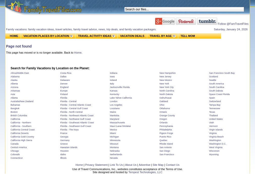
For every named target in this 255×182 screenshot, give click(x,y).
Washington (215, 140)
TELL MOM (188, 36)
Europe (64, 90)
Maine (113, 112)
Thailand (213, 115)
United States (216, 119)
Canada (15, 144)
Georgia (64, 136)
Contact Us (172, 164)
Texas (212, 112)
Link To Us (116, 164)
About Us (130, 164)
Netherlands (116, 154)
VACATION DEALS (132, 35)
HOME (14, 35)
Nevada (114, 158)
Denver (64, 83)
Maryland (114, 119)
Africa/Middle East (20, 73)
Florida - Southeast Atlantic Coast (77, 122)
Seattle (212, 80)
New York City (167, 87)
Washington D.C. (217, 144)
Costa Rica (65, 73)
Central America (19, 147)
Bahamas (15, 105)
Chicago (15, 151)
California (15, 119)
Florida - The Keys (69, 129)
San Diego (165, 151)
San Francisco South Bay (222, 73)
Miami (113, 133)
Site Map (157, 164)
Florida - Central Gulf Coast (74, 108)
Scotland (213, 76)
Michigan (114, 136)
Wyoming (213, 154)
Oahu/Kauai (166, 98)
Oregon (163, 119)
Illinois (63, 158)
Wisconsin (214, 151)
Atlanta (14, 98)
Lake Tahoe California (121, 98)
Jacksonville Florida (120, 87)
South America (216, 83)
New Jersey (165, 76)
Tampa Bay (214, 105)
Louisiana (115, 108)
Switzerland (215, 101)
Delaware (65, 80)
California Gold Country (22, 136)
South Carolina (216, 87)
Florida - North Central (71, 112)
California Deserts (20, 133)
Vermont (213, 126)
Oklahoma (165, 108)
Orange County (167, 115)
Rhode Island (166, 144)
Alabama (15, 76)
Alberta (14, 83)
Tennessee (214, 108)
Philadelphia (166, 129)
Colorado (15, 154)
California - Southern (21, 126)
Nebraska (115, 151)
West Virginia (215, 147)
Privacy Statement (96, 164)
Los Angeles (116, 105)
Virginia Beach (216, 136)
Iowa (112, 76)
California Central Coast (23, 129)
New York (164, 83)
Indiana (113, 73)
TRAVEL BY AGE (161, 35)
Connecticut (17, 158)
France (63, 133)
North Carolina (167, 90)
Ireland (113, 80)
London (113, 101)
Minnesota (115, 140)
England (64, 87)
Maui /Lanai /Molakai (120, 126)
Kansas (113, 90)
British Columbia (19, 115)
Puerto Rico (165, 136)
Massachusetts (117, 122)
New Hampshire (168, 73)
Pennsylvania (166, 126)
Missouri (114, 144)
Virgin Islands (216, 129)
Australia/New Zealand (22, 101)
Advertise (144, 164)
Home (77, 52)
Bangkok (15, 108)
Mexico (113, 129)
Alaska (14, 80)
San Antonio (166, 147)
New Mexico (166, 80)
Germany (65, 140)
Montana (114, 147)
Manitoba (114, 115)
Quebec (164, 140)
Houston (64, 151)
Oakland (164, 101)
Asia (13, 94)
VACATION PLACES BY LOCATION (46, 35)
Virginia (213, 133)
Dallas (63, 76)
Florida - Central (68, 101)
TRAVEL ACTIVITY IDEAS (94, 35)
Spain (212, 98)
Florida (63, 98)
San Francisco (167, 154)
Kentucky (114, 94)
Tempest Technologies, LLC (145, 172)
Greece (64, 144)
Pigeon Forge (166, 133)
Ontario (163, 112)
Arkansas (15, 90)
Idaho (63, 154)
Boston (14, 112)
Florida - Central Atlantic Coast (75, 105)
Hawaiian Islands (68, 147)
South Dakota (216, 90)
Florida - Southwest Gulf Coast (75, 126)
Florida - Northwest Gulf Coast (75, 119)
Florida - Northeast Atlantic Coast (76, 115)
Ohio (162, 105)
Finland (64, 94)
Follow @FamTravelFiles (233, 23)
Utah (211, 122)
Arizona (14, 87)
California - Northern (21, 122)
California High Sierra (21, 140)
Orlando (164, 122)
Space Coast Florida (219, 94)
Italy (112, 83)
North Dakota (166, 94)
